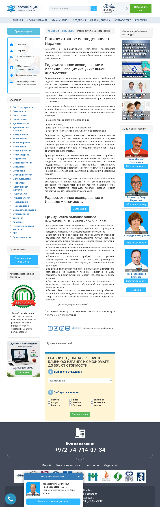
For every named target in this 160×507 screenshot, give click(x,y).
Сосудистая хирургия (24, 210)
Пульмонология (21, 198)
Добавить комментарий (59, 343)
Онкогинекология (22, 162)
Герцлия (76, 405)
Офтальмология (22, 179)
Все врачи (136, 290)
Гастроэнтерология (23, 107)
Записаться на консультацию (53, 501)
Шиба (75, 399)
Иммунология (20, 134)
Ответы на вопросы (68, 465)
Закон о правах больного (23, 260)
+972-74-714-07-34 (80, 450)
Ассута (54, 402)
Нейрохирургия (21, 154)
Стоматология (21, 214)
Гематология (20, 111)
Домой (46, 465)
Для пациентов (100, 20)
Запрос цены (80, 208)
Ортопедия (19, 171)
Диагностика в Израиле (21, 129)
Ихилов (54, 399)
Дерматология (21, 123)
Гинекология (20, 119)
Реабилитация (20, 202)
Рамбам (76, 402)
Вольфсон (99, 402)
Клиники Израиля (37, 20)
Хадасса (55, 405)
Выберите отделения (68, 371)
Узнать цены (23, 372)
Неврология (19, 146)
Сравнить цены (80, 414)
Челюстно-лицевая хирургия (23, 227)
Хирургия (18, 222)
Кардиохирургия (21, 142)
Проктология (20, 194)
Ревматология (21, 206)
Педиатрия (19, 183)
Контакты (141, 20)
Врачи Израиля (60, 20)
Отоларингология (22, 175)
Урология (18, 218)
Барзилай (98, 399)
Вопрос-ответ (123, 20)
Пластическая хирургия (20, 188)
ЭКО (15, 233)
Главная (18, 20)
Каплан (97, 405)
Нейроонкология (22, 150)
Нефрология (19, 158)
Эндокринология (22, 237)
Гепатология (20, 115)
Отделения (79, 20)
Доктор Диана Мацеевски (136, 235)
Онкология (19, 167)
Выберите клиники (66, 392)
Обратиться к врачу (136, 166)
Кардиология (20, 138)
